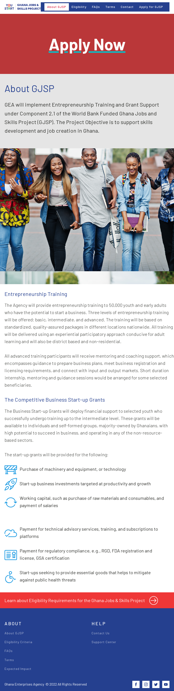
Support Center (104, 642)
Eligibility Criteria (18, 642)
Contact (127, 7)
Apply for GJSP (151, 7)
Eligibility (79, 7)
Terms (110, 7)
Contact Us (101, 633)
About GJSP (56, 7)
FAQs (96, 7)
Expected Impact (18, 668)
